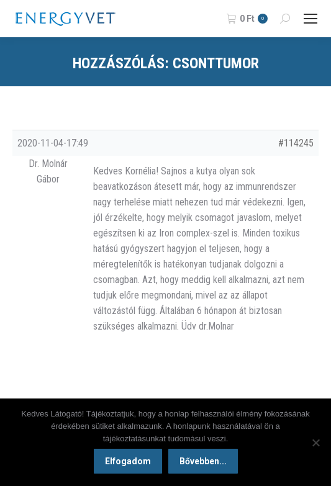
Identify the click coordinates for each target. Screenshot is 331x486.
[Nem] (315, 442)
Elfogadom (128, 461)
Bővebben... (203, 461)
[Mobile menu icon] (310, 19)
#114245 (296, 143)
